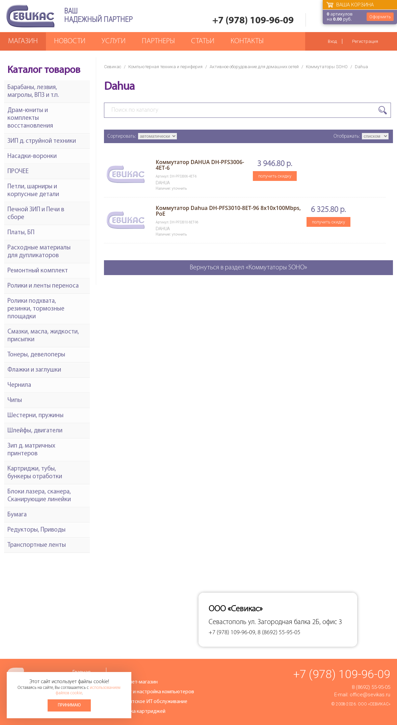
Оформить (380, 16)
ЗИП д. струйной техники (41, 141)
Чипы (14, 400)
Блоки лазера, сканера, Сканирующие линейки (39, 496)
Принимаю (69, 705)
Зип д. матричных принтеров (31, 450)
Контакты (247, 41)
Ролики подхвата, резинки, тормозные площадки (35, 309)
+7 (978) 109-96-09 (253, 21)
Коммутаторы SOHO (327, 66)
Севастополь (227, 622)
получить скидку (274, 176)
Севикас (112, 66)
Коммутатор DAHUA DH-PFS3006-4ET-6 (200, 164)
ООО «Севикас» (374, 704)
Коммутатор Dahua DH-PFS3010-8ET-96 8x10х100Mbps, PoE (228, 210)
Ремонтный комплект (37, 271)
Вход (332, 41)
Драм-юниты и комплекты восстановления (30, 118)
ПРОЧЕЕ (18, 171)
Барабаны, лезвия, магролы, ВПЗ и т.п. (33, 91)
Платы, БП (20, 233)
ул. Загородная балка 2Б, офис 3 (295, 622)
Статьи (202, 41)
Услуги (114, 41)
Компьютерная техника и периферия (165, 66)
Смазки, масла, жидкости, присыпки (43, 336)
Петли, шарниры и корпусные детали (33, 191)
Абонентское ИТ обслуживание (150, 701)
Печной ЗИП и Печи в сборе (35, 214)
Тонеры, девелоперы (36, 355)
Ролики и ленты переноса (43, 286)
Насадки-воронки (32, 156)
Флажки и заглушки (34, 370)
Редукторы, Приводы (36, 530)
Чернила (19, 385)
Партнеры (158, 41)
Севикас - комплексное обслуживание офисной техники (30, 16)
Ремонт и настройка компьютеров (154, 692)
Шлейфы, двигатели (34, 431)
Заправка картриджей (139, 711)
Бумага (17, 515)
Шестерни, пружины (35, 415)
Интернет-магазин (136, 682)
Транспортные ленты (36, 545)
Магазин (23, 41)
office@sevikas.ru (370, 695)
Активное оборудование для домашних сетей (254, 66)
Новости (69, 41)
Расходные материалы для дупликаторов (39, 252)
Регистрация (365, 41)
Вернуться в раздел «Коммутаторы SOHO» (248, 267)
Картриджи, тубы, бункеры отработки (34, 473)
